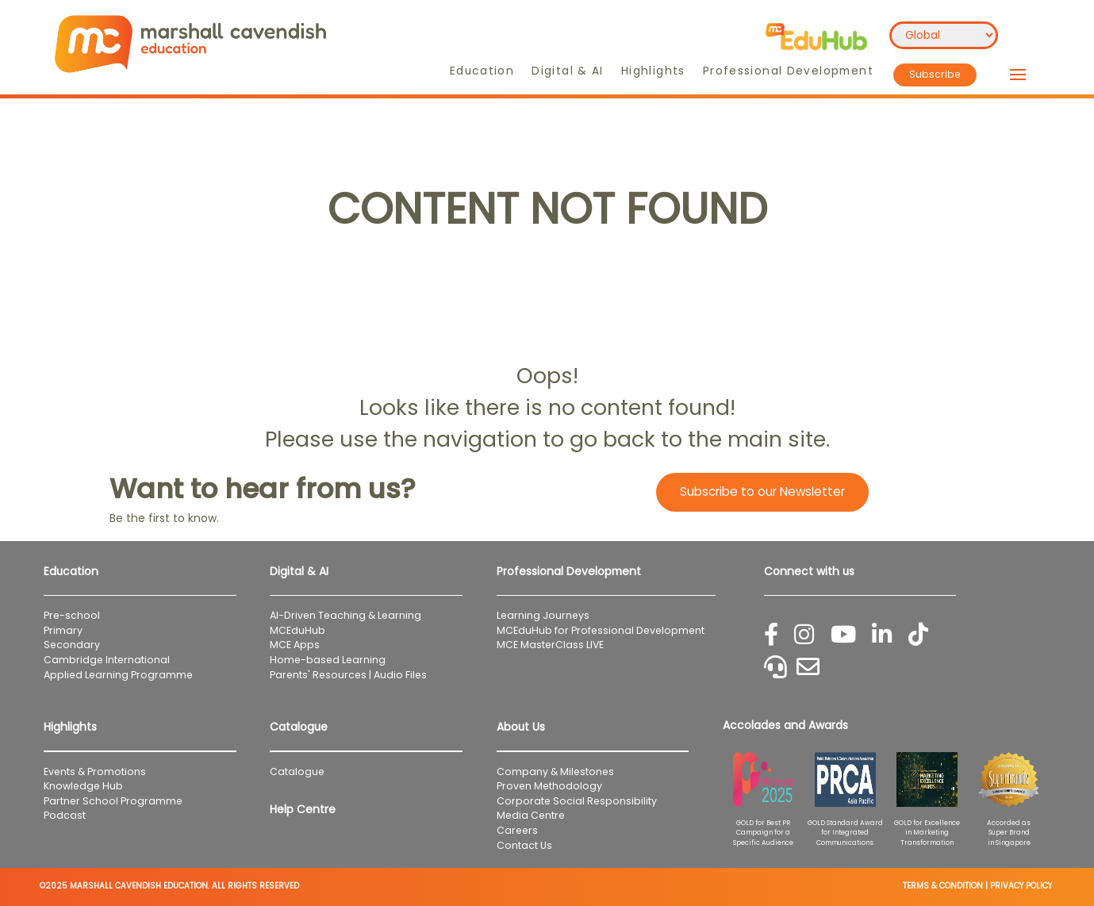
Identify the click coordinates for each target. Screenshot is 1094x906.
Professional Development (788, 71)
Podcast (65, 815)
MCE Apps (295, 644)
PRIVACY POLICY (1021, 886)
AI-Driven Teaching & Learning (345, 615)
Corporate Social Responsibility (577, 801)
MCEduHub (297, 630)
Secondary (72, 644)
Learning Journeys (543, 615)
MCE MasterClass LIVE (550, 644)
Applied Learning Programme (123, 674)
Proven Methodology (549, 786)
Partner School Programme (113, 801)
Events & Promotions (95, 771)
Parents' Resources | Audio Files (348, 674)
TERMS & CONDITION (943, 886)
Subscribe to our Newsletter (762, 491)
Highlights (653, 71)
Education (482, 71)
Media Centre (531, 815)
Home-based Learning (328, 659)
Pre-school (72, 615)
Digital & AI (568, 71)
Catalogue (297, 771)
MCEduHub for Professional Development (600, 630)
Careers (517, 830)
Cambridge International (107, 659)
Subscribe (935, 74)
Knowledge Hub (83, 786)
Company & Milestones (555, 771)
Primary (63, 630)
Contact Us (524, 845)
